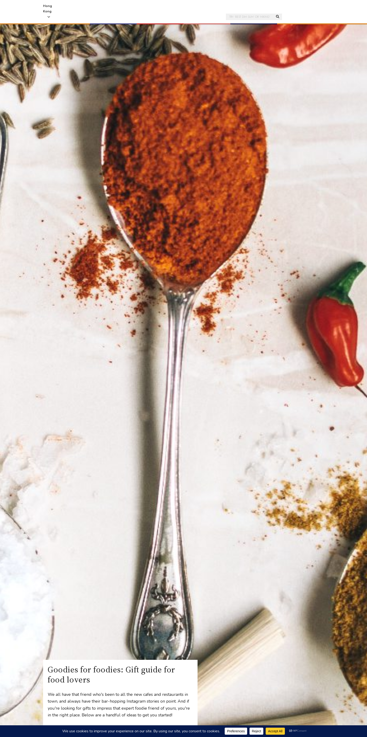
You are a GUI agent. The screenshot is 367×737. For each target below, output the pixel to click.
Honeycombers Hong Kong (183, 7)
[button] (84, 19)
